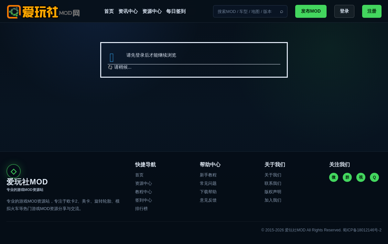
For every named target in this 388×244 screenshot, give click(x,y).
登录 (344, 11)
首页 (109, 11)
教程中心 (143, 191)
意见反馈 (208, 200)
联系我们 (272, 183)
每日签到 (176, 11)
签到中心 (143, 200)
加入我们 (272, 200)
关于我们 (272, 174)
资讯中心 (128, 11)
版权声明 (272, 191)
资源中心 (152, 11)
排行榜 (141, 208)
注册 (371, 11)
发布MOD (311, 11)
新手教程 (208, 174)
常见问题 (208, 183)
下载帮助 (208, 191)
